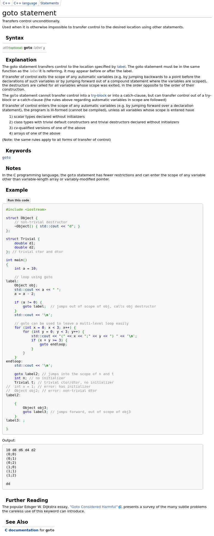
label (121, 67)
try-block (98, 95)
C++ (6, 3)
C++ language (25, 3)
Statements (49, 3)
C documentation (22, 530)
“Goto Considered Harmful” (94, 507)
